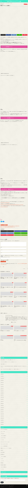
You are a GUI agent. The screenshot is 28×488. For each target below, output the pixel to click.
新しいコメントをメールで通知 (4, 259)
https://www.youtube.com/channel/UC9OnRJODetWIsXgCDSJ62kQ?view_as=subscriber (12, 204)
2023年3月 (2, 374)
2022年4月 (2, 386)
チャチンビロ (3, 437)
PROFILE (1, 485)
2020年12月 (2, 397)
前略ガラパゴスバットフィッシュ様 (6, 448)
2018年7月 (2, 424)
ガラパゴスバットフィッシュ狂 (14, 1)
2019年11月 (2, 407)
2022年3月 (2, 388)
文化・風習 (2, 452)
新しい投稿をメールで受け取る (4, 260)
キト (2, 458)
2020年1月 (2, 405)
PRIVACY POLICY (12, 485)
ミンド (2, 439)
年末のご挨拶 (4, 364)
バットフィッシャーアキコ (8, 315)
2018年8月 (2, 422)
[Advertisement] (14, 82)
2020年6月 (2, 403)
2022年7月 (2, 382)
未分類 (2, 462)
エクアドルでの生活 (4, 429)
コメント (2, 241)
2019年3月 (2, 409)
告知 (2, 450)
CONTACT (9, 485)
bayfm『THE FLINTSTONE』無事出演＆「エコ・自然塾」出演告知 (11, 369)
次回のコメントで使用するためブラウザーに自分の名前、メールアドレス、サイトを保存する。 (12, 255)
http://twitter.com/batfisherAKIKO (5, 202)
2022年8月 (2, 380)
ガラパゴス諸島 (3, 435)
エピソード (3, 431)
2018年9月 (2, 420)
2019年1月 (2, 411)
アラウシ (2, 433)
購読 (2, 482)
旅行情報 (2, 454)
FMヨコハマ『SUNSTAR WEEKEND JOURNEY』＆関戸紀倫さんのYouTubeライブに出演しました (14, 367)
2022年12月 (2, 378)
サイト (1, 252)
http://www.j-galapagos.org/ (4, 206)
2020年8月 (2, 399)
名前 (1, 247)
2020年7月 (2, 401)
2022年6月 (2, 384)
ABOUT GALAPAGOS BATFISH (5, 485)
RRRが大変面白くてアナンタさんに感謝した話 (8, 359)
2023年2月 (2, 376)
